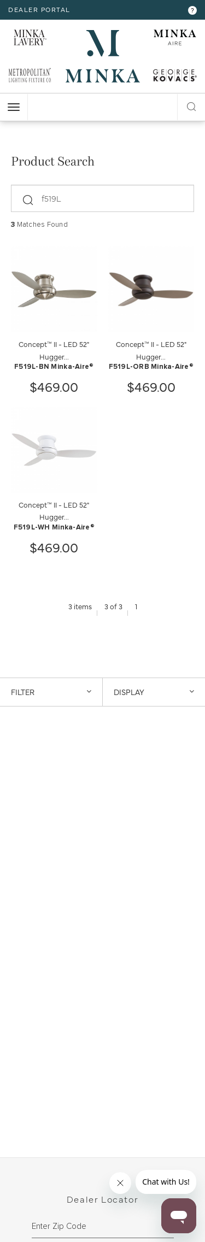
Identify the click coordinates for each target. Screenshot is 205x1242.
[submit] (28, 197)
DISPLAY (154, 691)
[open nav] (13, 107)
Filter (51, 691)
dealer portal (39, 9)
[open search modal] (191, 105)
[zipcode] (103, 1226)
